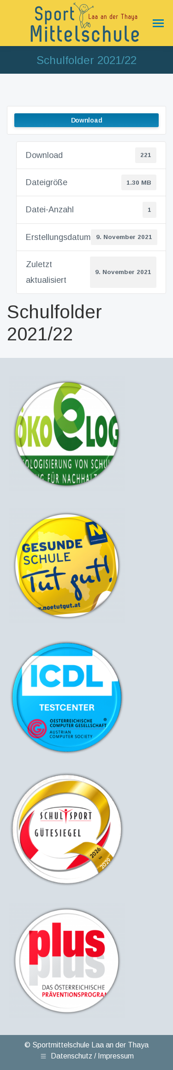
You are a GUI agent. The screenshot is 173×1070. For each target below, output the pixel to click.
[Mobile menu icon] (156, 23)
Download (86, 120)
